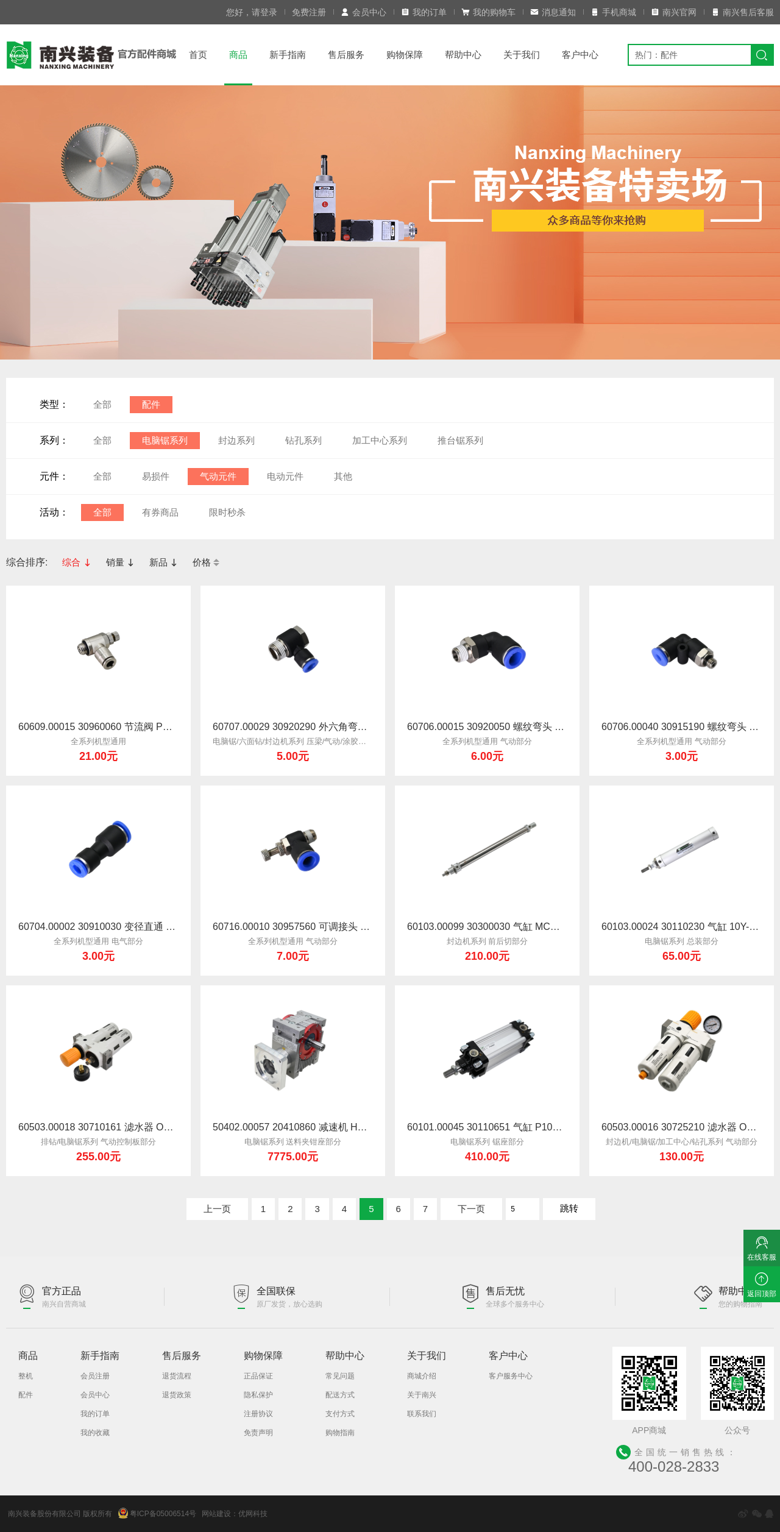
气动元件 (218, 476)
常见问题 (340, 1376)
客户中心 (580, 54)
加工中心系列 (379, 440)
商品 (238, 54)
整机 (25, 1376)
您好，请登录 (251, 12)
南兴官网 (674, 12)
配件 (151, 404)
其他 (343, 476)
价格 (206, 562)
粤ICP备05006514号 (157, 1513)
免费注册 (309, 12)
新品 (163, 562)
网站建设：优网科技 (235, 1513)
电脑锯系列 (165, 440)
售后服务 (346, 54)
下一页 (471, 1208)
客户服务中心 (511, 1376)
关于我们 (521, 54)
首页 (198, 54)
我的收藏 (95, 1432)
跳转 (569, 1208)
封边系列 (236, 440)
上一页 (217, 1208)
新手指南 (287, 54)
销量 (120, 562)
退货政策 (176, 1395)
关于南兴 (421, 1395)
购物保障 (404, 54)
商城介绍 (421, 1376)
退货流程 (176, 1376)
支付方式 (340, 1414)
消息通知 (553, 12)
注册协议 (258, 1414)
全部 (102, 404)
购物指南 (340, 1432)
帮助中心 (463, 54)
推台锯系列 (460, 440)
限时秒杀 (227, 512)
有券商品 (160, 512)
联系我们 (421, 1414)
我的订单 (424, 12)
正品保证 (258, 1376)
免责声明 (258, 1432)
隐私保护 (258, 1395)
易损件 (155, 476)
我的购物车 (488, 12)
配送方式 (340, 1395)
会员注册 (95, 1376)
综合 (76, 562)
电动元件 (285, 476)
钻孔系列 (303, 440)
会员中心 (363, 12)
